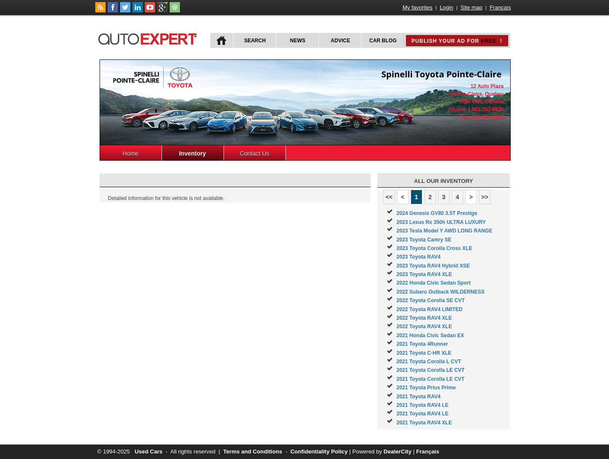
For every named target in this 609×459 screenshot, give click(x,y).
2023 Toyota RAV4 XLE (424, 274)
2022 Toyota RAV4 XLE (424, 318)
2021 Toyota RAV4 (419, 397)
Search (255, 41)
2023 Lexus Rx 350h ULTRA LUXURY (441, 222)
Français (500, 7)
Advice (340, 41)
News (298, 41)
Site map (471, 7)
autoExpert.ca (149, 37)
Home (130, 153)
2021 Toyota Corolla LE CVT (431, 370)
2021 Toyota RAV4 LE (423, 405)
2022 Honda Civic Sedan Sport (434, 283)
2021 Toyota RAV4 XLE (424, 423)
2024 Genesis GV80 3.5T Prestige (437, 213)
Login (446, 7)
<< (389, 197)
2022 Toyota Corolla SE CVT (431, 300)
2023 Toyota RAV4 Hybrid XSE (433, 266)
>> (484, 197)
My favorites (417, 7)
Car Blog (383, 41)
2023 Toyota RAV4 (419, 257)
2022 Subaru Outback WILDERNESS (441, 292)
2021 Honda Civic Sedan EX (430, 335)
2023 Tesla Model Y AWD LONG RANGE (444, 231)
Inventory (192, 153)
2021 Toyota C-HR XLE (424, 353)
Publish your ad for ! (457, 41)
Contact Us (254, 153)
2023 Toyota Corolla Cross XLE (434, 248)
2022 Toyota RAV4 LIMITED (429, 309)
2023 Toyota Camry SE (424, 240)
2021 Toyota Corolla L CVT (429, 362)
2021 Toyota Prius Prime (426, 388)
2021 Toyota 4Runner (422, 344)
